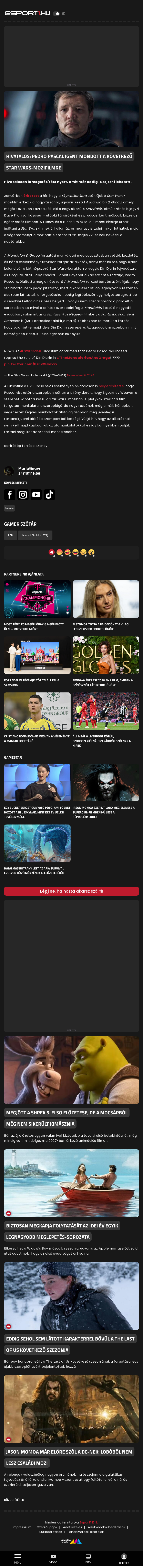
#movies (9, 508)
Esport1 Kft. (89, 1522)
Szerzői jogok (47, 1527)
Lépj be (47, 891)
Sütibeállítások (50, 1532)
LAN (10, 535)
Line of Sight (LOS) (35, 535)
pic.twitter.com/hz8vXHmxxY (31, 364)
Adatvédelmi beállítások (106, 1527)
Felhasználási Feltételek (86, 1532)
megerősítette (111, 386)
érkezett (31, 195)
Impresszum (22, 1527)
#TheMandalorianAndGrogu (83, 357)
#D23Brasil (30, 351)
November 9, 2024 (80, 375)
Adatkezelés (72, 1527)
